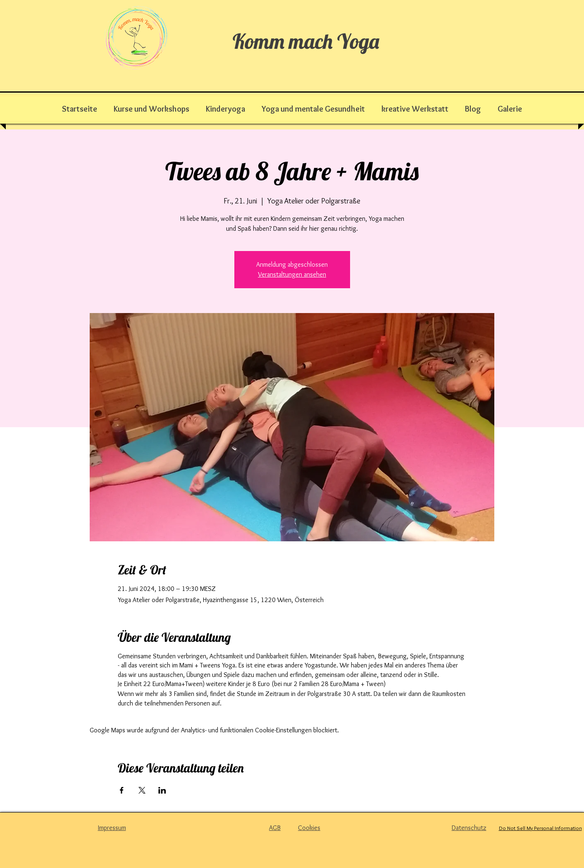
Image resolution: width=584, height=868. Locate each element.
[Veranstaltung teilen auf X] (142, 790)
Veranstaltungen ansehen (292, 274)
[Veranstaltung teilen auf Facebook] (122, 790)
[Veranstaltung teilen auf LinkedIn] (162, 790)
